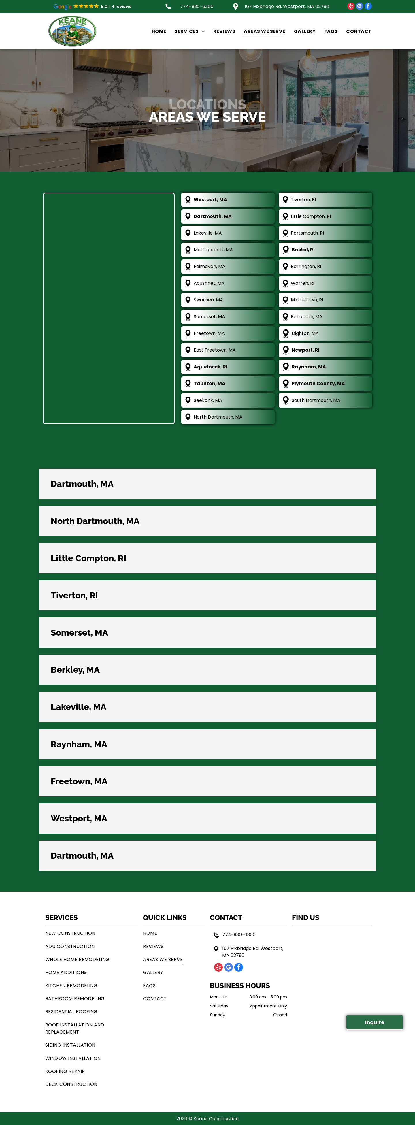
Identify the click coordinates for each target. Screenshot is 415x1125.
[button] (207, 484)
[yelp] (350, 7)
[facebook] (368, 7)
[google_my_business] (359, 7)
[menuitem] (154, 31)
